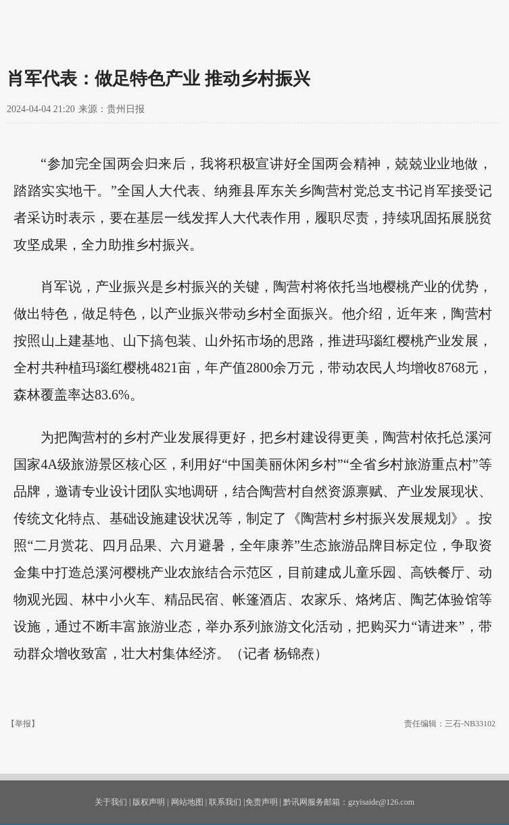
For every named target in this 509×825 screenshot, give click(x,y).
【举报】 (23, 723)
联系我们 (225, 802)
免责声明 (261, 802)
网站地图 (187, 802)
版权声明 (148, 802)
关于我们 (111, 802)
